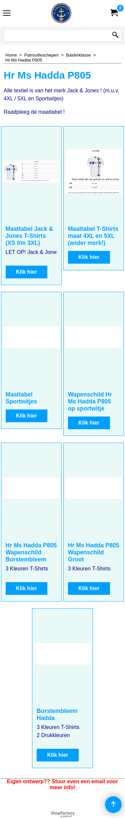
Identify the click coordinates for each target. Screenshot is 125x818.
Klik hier (26, 272)
